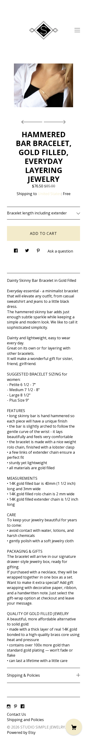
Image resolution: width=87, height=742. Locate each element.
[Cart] (74, 727)
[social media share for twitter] (27, 249)
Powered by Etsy (21, 732)
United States (49, 193)
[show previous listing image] (33, 120)
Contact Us (16, 714)
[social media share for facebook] (16, 249)
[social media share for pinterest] (38, 249)
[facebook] (22, 706)
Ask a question (60, 251)
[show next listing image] (54, 120)
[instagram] (8, 706)
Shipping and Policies (25, 719)
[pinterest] (15, 706)
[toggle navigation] (77, 30)
